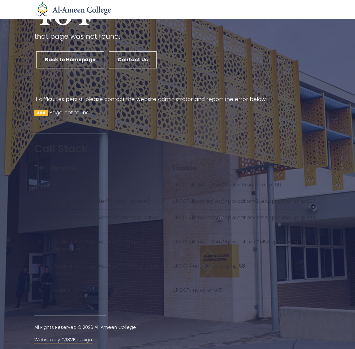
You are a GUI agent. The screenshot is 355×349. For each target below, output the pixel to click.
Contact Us (133, 59)
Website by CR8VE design (63, 340)
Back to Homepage (70, 59)
